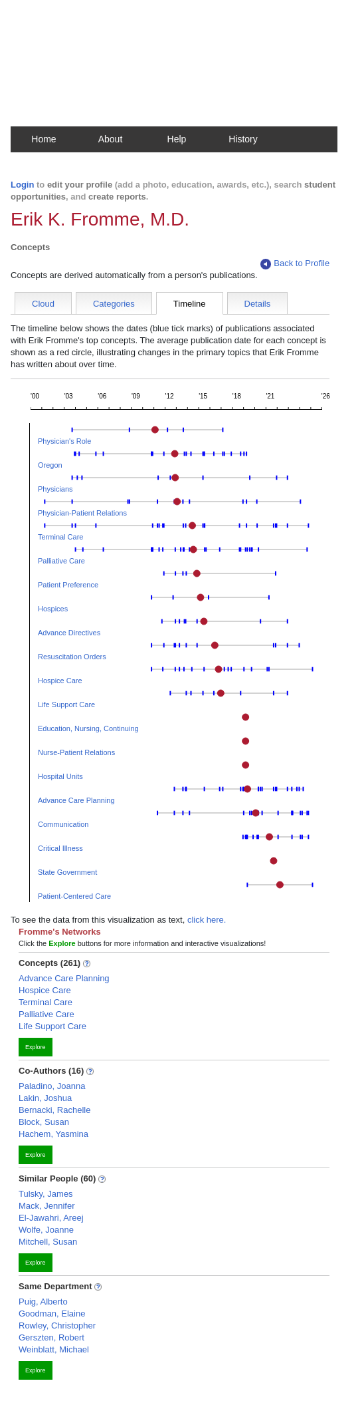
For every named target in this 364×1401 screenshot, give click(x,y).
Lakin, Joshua (45, 1098)
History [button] (243, 139)
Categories (114, 304)
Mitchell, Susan (48, 1242)
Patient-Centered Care (74, 896)
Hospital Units (60, 776)
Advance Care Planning (76, 800)
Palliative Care (61, 561)
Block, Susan (44, 1122)
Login (22, 185)
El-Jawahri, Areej (51, 1218)
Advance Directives (69, 633)
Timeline (189, 304)
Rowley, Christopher (57, 1325)
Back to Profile (294, 263)
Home (43, 139)
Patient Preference (68, 585)
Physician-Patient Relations (82, 513)
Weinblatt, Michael (54, 1349)
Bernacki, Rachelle (54, 1110)
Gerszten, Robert (51, 1337)
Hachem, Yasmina (53, 1134)
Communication (63, 824)
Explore (35, 1047)
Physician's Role (64, 441)
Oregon (50, 465)
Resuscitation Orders (72, 657)
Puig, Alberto (43, 1302)
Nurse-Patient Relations (76, 752)
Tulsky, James (46, 1194)
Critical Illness (60, 848)
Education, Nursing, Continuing (88, 728)
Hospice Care (60, 681)
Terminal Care (60, 537)
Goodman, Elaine (52, 1314)
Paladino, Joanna (52, 1086)
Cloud (43, 304)
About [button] (110, 139)
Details (257, 304)
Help (177, 139)
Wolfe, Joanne (46, 1230)
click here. (207, 920)
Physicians (55, 489)
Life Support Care (66, 704)
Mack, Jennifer (47, 1206)
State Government (67, 872)
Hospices (53, 609)
